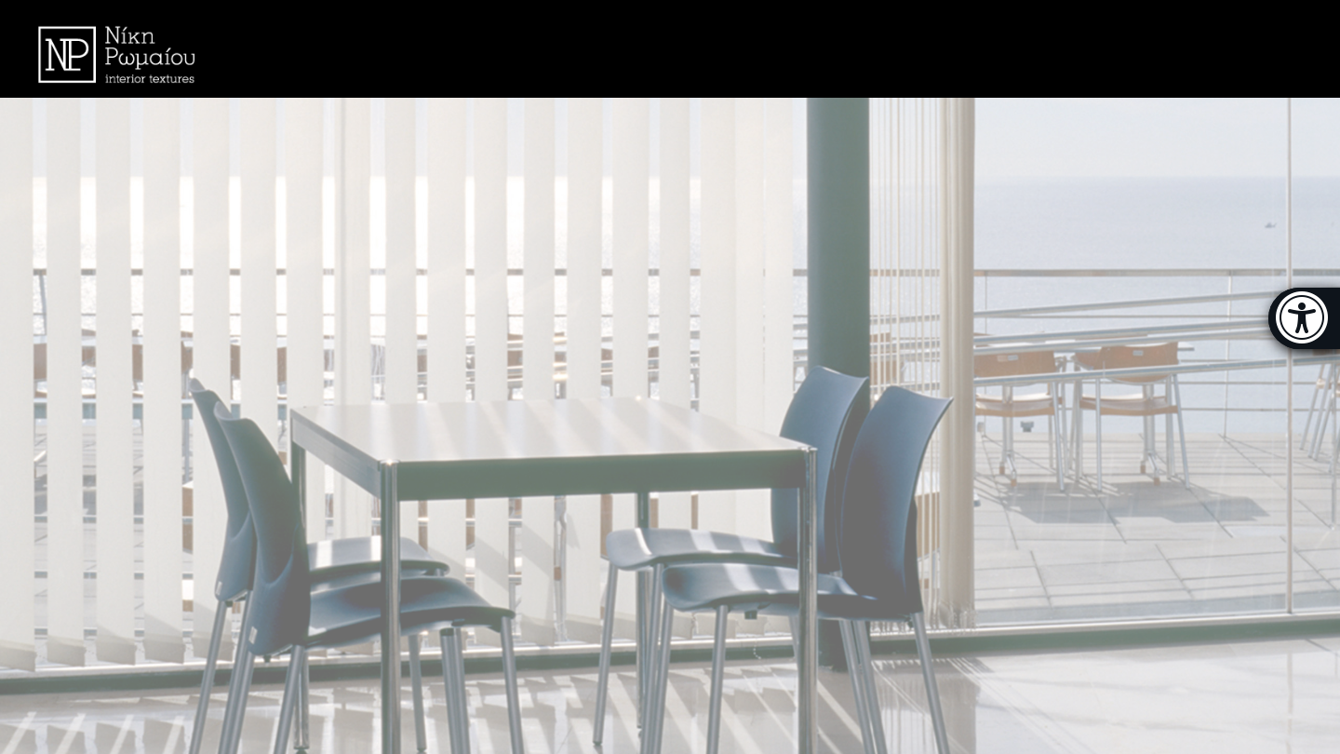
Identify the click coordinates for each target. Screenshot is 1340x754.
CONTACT (1147, 48)
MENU (850, 49)
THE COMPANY (970, 48)
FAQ (1065, 48)
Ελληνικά (1247, 48)
